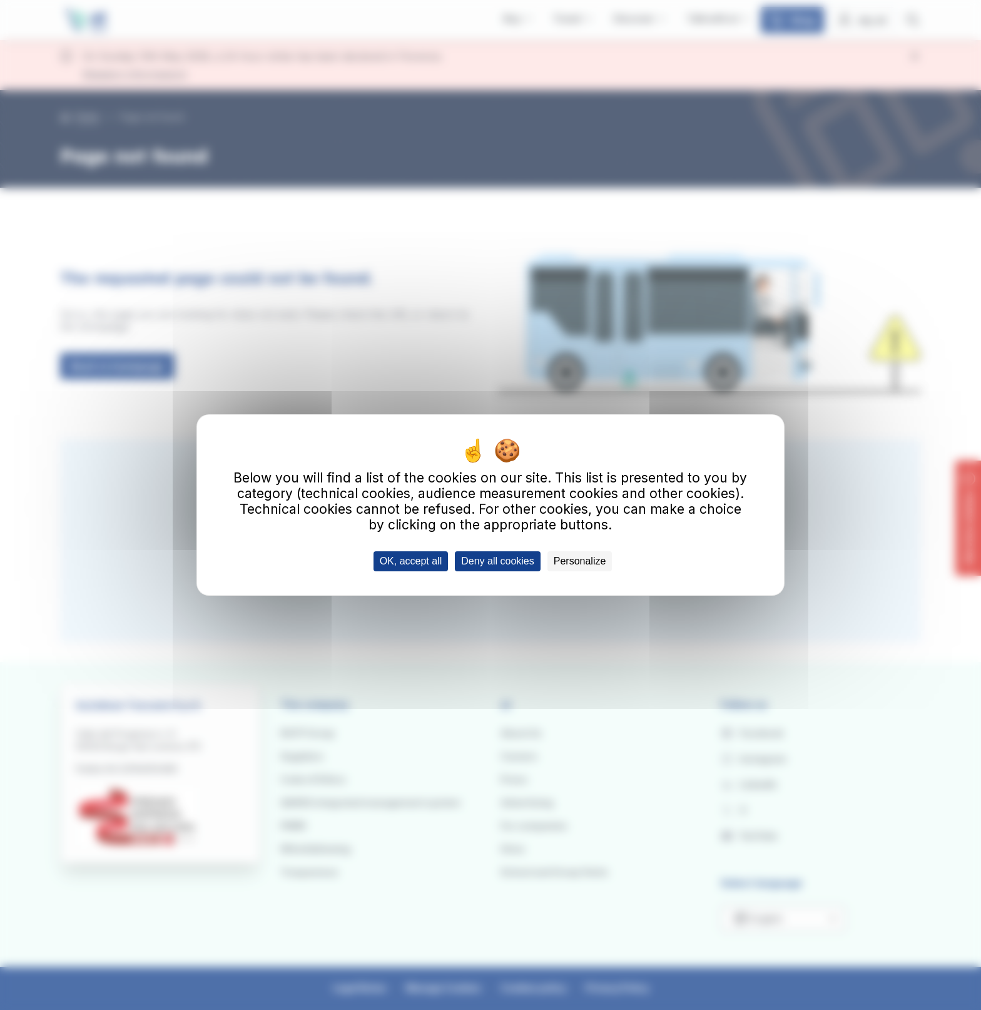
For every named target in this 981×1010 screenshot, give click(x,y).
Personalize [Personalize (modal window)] (580, 561)
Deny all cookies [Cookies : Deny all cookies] (497, 561)
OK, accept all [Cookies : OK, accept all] (411, 561)
